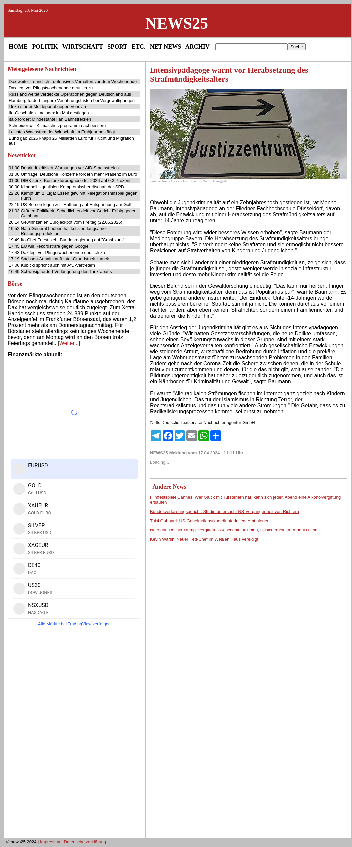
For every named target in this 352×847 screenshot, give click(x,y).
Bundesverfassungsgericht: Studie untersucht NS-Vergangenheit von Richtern (224, 511)
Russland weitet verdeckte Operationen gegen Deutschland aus (70, 94)
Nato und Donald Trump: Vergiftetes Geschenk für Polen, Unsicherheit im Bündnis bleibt (234, 530)
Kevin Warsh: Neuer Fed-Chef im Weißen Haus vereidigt (204, 539)
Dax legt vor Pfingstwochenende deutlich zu (51, 87)
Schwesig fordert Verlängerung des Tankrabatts (66, 271)
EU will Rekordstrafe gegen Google (55, 246)
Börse (15, 283)
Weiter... (69, 343)
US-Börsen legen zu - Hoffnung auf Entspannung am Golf (76, 204)
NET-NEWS (165, 46)
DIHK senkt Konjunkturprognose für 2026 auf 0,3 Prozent (76, 180)
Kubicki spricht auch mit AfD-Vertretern (58, 265)
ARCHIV (197, 46)
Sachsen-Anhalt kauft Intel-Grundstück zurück (65, 258)
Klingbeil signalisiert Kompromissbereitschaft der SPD (72, 186)
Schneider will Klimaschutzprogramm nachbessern (57, 125)
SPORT (117, 46)
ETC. (139, 46)
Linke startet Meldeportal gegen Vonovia (47, 106)
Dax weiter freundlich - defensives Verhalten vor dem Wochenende (73, 81)
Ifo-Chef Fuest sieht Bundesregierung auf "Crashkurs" (72, 239)
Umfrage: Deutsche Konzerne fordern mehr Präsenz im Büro (79, 174)
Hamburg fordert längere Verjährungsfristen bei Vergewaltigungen (72, 100)
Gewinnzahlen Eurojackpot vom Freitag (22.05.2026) (71, 222)
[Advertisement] (74, 734)
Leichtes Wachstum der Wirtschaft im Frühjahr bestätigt (62, 131)
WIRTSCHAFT (82, 46)
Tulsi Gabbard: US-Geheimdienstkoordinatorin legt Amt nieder (209, 520)
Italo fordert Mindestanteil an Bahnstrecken (50, 119)
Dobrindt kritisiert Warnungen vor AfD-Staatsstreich (70, 167)
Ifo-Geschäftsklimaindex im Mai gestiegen (49, 112)
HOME (18, 46)
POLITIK (45, 46)
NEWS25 (176, 23)
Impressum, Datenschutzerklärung (73, 841)
